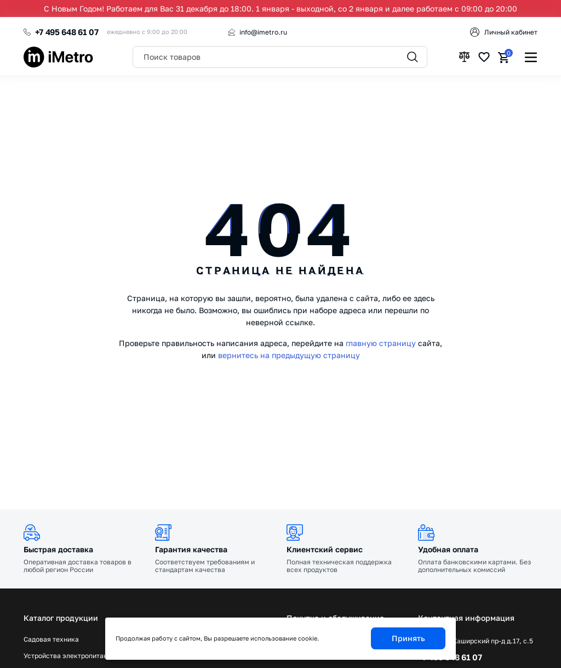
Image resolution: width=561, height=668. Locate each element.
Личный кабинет (510, 32)
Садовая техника (51, 639)
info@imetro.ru (263, 32)
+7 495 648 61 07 (67, 32)
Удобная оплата (448, 549)
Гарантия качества (191, 549)
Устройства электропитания (69, 656)
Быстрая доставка (58, 549)
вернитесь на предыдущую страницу (289, 355)
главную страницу (381, 343)
